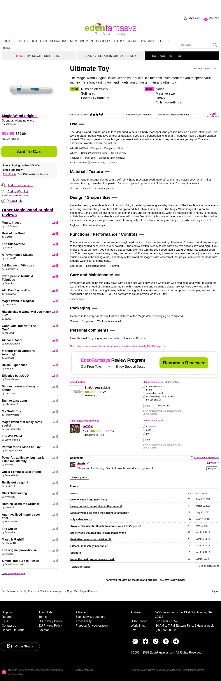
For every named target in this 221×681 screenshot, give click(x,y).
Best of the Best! (13, 233)
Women (86, 41)
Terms (43, 616)
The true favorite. (14, 244)
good (148, 430)
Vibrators (58, 41)
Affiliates (81, 612)
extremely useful (154, 386)
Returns (7, 616)
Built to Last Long (14, 400)
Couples (103, 41)
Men (73, 41)
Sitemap (44, 630)
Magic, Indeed (11, 222)
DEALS (9, 41)
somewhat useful (154, 393)
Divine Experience (14, 365)
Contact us (9, 625)
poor (148, 433)
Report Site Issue (13, 630)
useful (149, 390)
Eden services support (90, 616)
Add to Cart (29, 151)
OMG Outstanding (14, 493)
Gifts (23, 41)
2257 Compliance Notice (190, 669)
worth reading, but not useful (160, 396)
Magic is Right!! (13, 539)
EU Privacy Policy (50, 625)
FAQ (5, 621)
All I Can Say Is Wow (16, 290)
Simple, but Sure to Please (20, 560)
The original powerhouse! (20, 550)
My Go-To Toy (11, 411)
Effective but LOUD (15, 375)
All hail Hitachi (12, 340)
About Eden (46, 612)
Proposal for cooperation (92, 625)
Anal (132, 41)
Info (7, 48)
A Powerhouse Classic (17, 254)
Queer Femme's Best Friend (21, 471)
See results (164, 405)
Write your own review (13, 573)
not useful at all (153, 399)
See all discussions (209, 565)
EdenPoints (9, 174)
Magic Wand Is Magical (18, 301)
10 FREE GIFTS (102, 55)
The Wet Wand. (12, 436)
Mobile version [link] (85, 669)
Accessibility (84, 621)
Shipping (7, 612)
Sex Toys (39, 41)
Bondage (147, 41)
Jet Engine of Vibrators (18, 265)
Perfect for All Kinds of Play (21, 446)
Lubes (163, 41)
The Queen (9, 528)
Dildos (119, 41)
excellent (150, 426)
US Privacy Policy (50, 621)
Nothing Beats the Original (20, 503)
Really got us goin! (15, 482)
